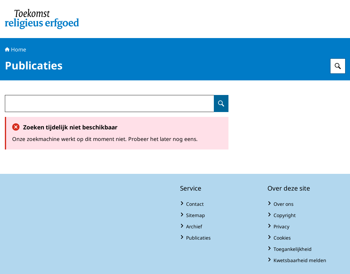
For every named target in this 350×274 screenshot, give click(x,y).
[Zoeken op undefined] (221, 103)
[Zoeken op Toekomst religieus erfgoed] (338, 66)
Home (15, 49)
